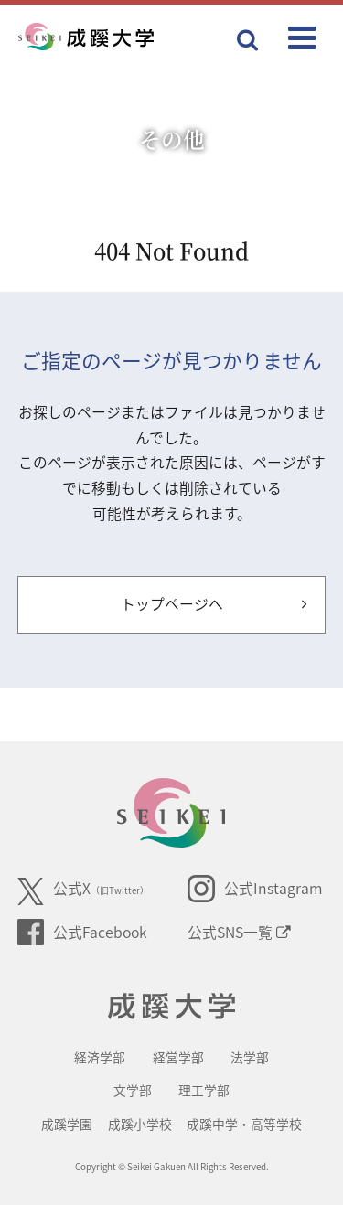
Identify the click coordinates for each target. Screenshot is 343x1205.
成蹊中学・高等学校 (244, 1123)
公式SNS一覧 (239, 932)
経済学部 (99, 1057)
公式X (83, 891)
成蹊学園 (66, 1123)
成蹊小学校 (140, 1123)
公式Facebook (82, 932)
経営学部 (178, 1057)
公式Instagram (254, 888)
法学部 (249, 1057)
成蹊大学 (171, 1006)
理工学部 (204, 1090)
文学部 (132, 1090)
